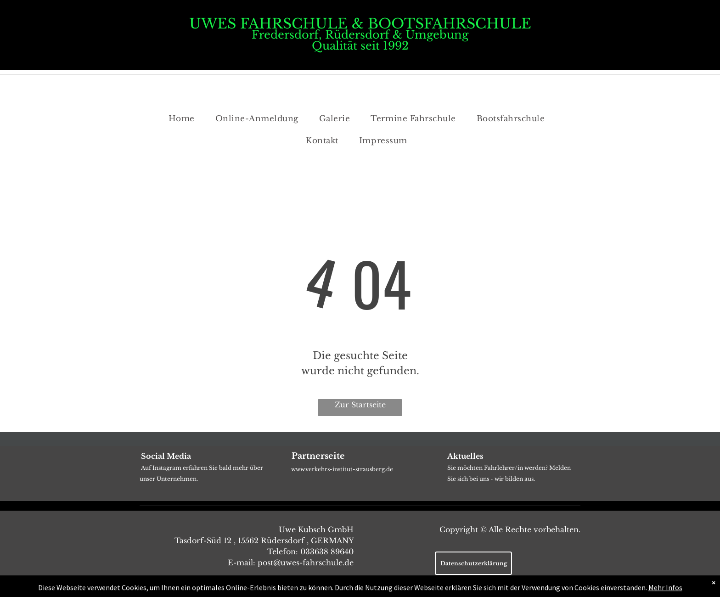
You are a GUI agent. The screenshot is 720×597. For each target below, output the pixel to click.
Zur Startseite (360, 404)
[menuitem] (185, 119)
